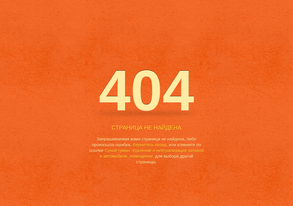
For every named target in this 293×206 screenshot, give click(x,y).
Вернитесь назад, (150, 144)
